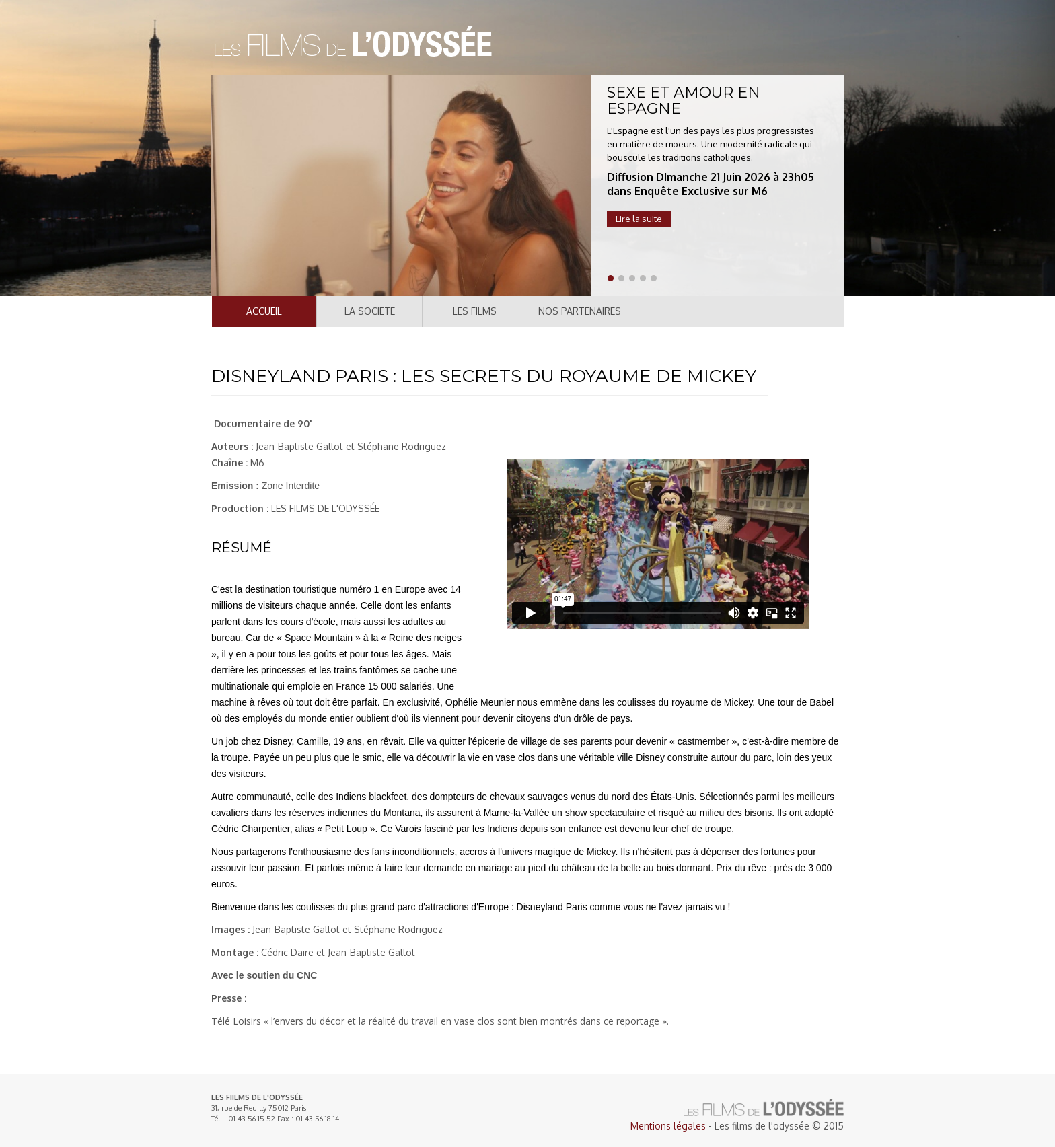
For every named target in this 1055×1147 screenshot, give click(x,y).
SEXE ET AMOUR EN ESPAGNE (683, 100)
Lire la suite (639, 218)
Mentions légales (668, 1126)
